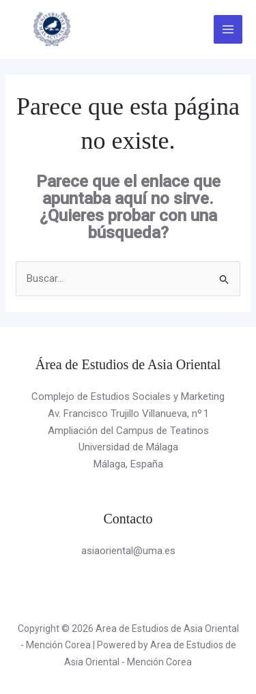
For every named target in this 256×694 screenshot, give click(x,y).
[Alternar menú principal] (228, 29)
